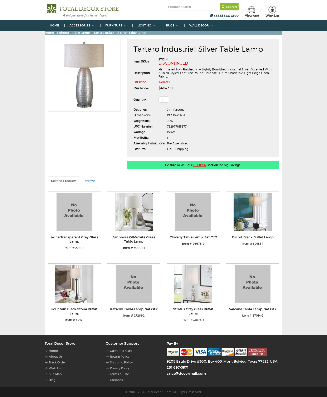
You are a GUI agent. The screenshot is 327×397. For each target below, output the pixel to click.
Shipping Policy (121, 362)
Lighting (146, 25)
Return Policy (119, 356)
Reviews (90, 181)
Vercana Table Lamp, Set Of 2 (253, 309)
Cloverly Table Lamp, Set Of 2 (193, 237)
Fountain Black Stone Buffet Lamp (74, 311)
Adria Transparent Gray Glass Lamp (74, 239)
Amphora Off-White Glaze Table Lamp (133, 239)
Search (229, 7)
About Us (56, 356)
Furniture (116, 25)
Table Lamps (81, 33)
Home (54, 25)
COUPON (199, 165)
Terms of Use (119, 374)
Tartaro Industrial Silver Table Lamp (120, 33)
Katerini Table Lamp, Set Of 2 (134, 309)
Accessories (82, 25)
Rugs (172, 25)
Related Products (64, 181)
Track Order (57, 362)
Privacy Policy (120, 368)
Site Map (55, 374)
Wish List (55, 368)
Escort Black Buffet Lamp (253, 237)
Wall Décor (201, 25)
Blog (52, 380)
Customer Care (121, 351)
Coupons (116, 380)
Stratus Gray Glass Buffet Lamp (193, 311)
